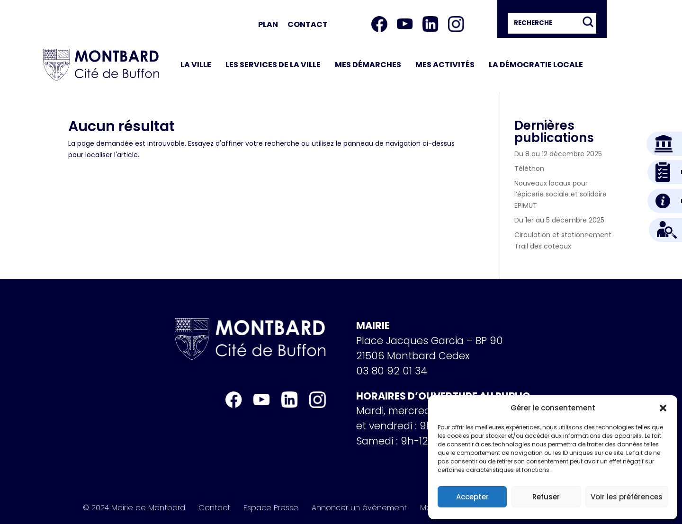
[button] (663, 408)
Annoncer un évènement (359, 508)
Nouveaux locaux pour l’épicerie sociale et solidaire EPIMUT (560, 194)
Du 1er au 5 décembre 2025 (559, 220)
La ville (195, 64)
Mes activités (445, 64)
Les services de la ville (273, 64)
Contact (307, 24)
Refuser (546, 497)
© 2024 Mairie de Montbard (134, 508)
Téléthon (529, 168)
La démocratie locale (536, 64)
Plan (268, 24)
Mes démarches (368, 64)
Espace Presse (270, 508)
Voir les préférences (627, 497)
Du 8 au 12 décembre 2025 (558, 154)
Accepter (472, 497)
